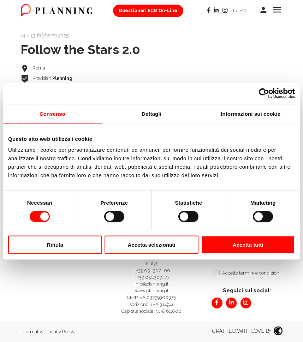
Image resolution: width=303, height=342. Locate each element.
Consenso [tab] (52, 113)
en (242, 10)
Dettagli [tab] (151, 113)
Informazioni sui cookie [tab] (250, 113)
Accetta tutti (248, 245)
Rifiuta (55, 245)
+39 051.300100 (153, 270)
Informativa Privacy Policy (47, 331)
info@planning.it (151, 284)
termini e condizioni (259, 273)
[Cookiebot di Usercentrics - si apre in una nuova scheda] (264, 93)
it (233, 10)
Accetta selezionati (151, 245)
